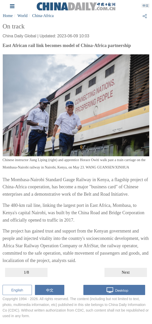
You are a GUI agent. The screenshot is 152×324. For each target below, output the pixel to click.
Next (126, 272)
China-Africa (43, 15)
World (23, 15)
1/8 (26, 272)
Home (8, 15)
